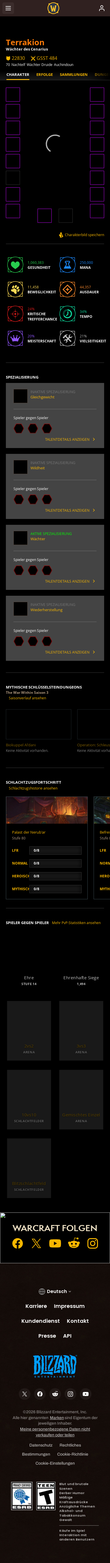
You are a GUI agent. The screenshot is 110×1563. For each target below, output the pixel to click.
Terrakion (25, 42)
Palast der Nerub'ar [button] (28, 832)
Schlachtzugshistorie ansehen (33, 788)
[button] (13, 95)
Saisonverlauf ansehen (27, 698)
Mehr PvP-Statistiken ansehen (76, 922)
